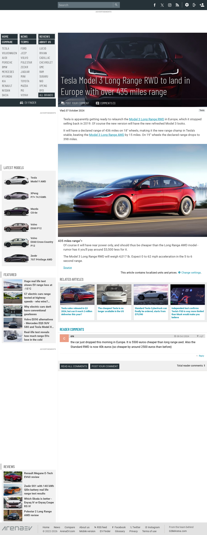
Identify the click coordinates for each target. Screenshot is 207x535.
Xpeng (43, 86)
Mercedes (8, 72)
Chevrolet (46, 62)
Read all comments (74, 366)
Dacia (5, 95)
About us (45, 42)
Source (67, 267)
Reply (201, 356)
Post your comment (75, 103)
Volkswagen (9, 53)
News (24, 36)
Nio (41, 81)
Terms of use (149, 531)
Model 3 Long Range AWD (106, 135)
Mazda (24, 86)
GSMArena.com (178, 531)
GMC (41, 67)
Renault (7, 86)
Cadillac (44, 58)
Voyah (24, 95)
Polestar (26, 62)
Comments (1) (105, 103)
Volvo (24, 58)
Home (5, 36)
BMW (4, 67)
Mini (23, 76)
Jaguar (25, 72)
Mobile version (87, 531)
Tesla (5, 48)
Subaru (43, 76)
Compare (7, 42)
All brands (46, 95)
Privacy (133, 531)
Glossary (120, 531)
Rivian (43, 53)
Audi (4, 58)
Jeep (24, 53)
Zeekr (24, 67)
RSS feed (102, 527)
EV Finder (105, 531)
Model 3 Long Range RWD (146, 119)
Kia (4, 81)
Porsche (7, 62)
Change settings (189, 272)
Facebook (120, 527)
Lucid (42, 48)
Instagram (154, 527)
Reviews (44, 36)
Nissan (6, 90)
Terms (25, 42)
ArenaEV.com (67, 531)
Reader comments (72, 329)
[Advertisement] (103, 21)
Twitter (136, 527)
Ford (23, 48)
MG (22, 90)
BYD (41, 90)
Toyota (25, 81)
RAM (41, 72)
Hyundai (7, 76)
